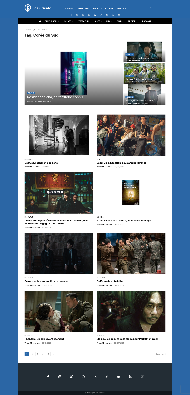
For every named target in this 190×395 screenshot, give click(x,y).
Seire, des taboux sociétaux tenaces (46, 281)
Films (99, 159)
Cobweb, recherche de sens (41, 162)
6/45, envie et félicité (110, 281)
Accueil (27, 30)
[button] (150, 8)
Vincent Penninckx (32, 167)
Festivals (129, 54)
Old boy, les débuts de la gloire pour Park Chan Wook (127, 338)
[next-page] (54, 354)
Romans (31, 93)
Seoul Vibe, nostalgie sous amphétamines (121, 162)
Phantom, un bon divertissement (44, 338)
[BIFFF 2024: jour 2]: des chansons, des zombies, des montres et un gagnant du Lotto (56, 222)
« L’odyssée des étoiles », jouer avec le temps (124, 220)
